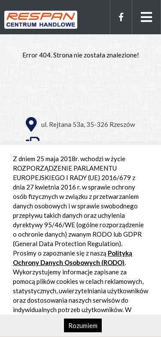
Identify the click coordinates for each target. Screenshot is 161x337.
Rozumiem (82, 325)
